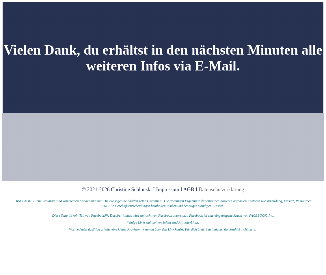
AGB (188, 189)
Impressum (168, 189)
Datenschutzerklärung (221, 189)
